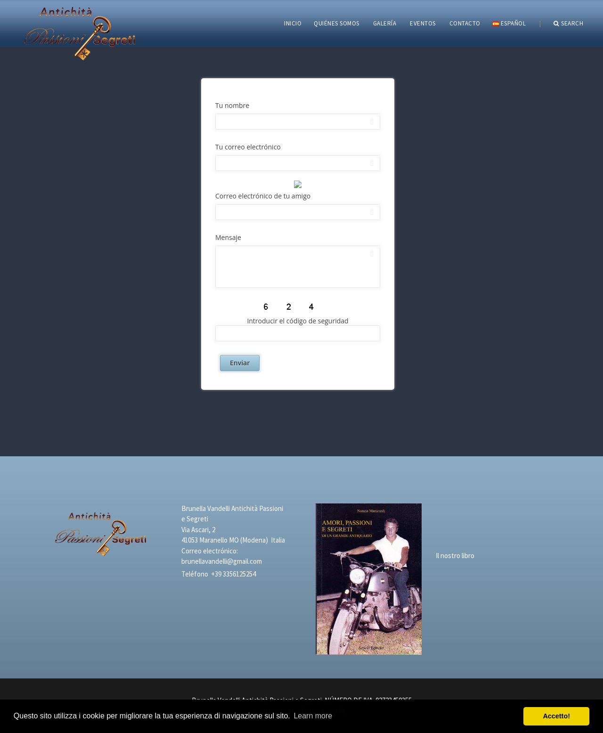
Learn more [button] (312, 716)
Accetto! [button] (556, 716)
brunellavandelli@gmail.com (221, 561)
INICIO (293, 23)
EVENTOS (423, 23)
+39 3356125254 (233, 573)
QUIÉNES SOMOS (336, 23)
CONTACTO (465, 23)
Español (509, 23)
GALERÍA (385, 23)
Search (569, 23)
